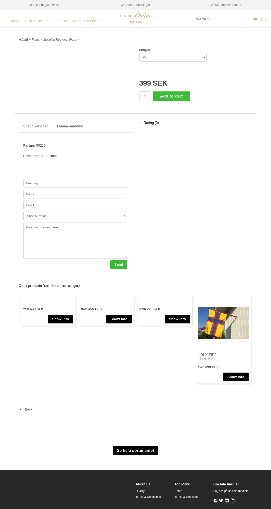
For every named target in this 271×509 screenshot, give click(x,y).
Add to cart (171, 96)
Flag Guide (59, 21)
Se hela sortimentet (135, 450)
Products (35, 21)
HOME (23, 39)
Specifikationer (35, 126)
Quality (140, 491)
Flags (36, 39)
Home (14, 21)
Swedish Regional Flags (60, 39)
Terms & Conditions (148, 497)
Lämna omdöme (70, 126)
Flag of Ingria (207, 354)
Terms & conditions (88, 21)
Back (26, 409)
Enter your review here (75, 241)
